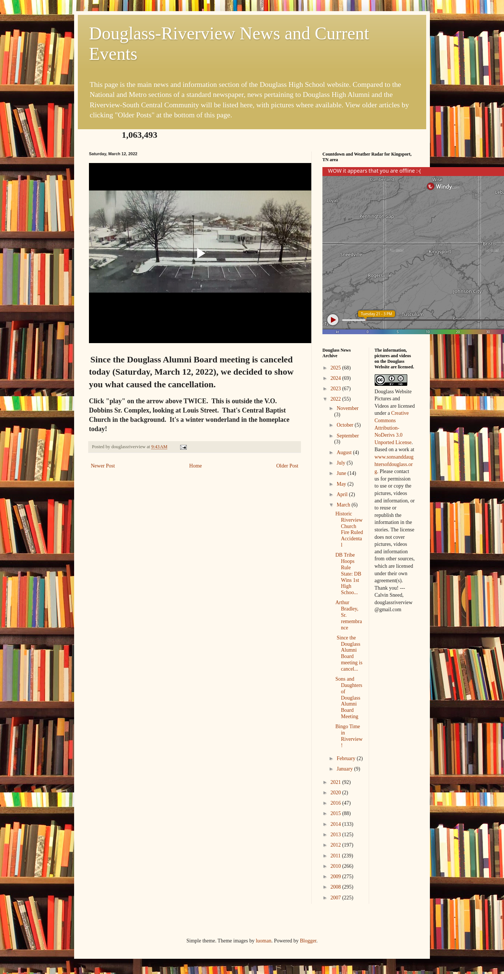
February (346, 758)
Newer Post (103, 466)
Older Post (287, 466)
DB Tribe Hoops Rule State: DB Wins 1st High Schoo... (348, 573)
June (341, 473)
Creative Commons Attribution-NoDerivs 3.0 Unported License (393, 427)
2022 (336, 399)
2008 (336, 887)
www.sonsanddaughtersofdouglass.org (394, 464)
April (342, 494)
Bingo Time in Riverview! (348, 736)
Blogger (308, 941)
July (341, 463)
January (345, 769)
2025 (336, 368)
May (341, 484)
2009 (336, 876)
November (347, 408)
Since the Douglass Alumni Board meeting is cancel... (348, 653)
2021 (336, 782)
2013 (336, 834)
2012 (336, 845)
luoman (263, 941)
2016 (336, 803)
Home (195, 466)
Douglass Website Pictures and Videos (393, 399)
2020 (336, 792)
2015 (336, 813)
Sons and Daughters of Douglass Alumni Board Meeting (348, 697)
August (344, 452)
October (345, 425)
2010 (336, 866)
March (343, 505)
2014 (336, 824)
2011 (336, 856)
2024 (336, 378)
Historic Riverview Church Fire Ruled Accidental (349, 529)
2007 (336, 897)
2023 (336, 388)
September (347, 436)
